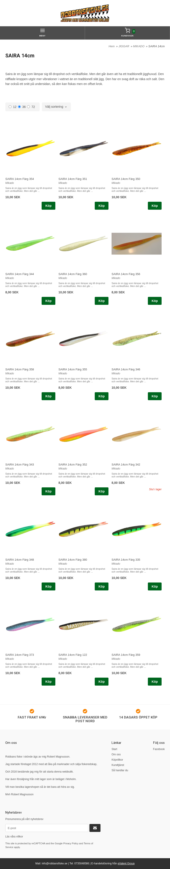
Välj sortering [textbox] (54, 106)
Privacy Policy (70, 843)
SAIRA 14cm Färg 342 (126, 464)
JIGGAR (124, 46)
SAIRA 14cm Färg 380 (72, 559)
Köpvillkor (117, 759)
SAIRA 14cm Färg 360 (72, 274)
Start (114, 749)
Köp (48, 205)
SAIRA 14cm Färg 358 (19, 369)
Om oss (116, 754)
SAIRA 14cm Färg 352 (72, 464)
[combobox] (56, 107)
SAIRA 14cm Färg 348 (19, 559)
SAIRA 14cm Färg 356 (126, 274)
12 (13, 107)
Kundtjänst (118, 765)
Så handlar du (120, 770)
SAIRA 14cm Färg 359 (126, 654)
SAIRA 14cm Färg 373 (19, 654)
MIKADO (139, 46)
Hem (112, 46)
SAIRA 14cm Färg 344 (19, 274)
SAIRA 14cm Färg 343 (19, 464)
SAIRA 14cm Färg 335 (126, 559)
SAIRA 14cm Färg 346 (126, 369)
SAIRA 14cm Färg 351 (72, 179)
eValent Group (126, 863)
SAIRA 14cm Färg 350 (126, 179)
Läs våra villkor (14, 836)
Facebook (159, 749)
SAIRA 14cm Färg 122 (72, 654)
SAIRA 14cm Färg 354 (19, 179)
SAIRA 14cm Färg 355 (72, 369)
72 (31, 107)
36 (22, 107)
